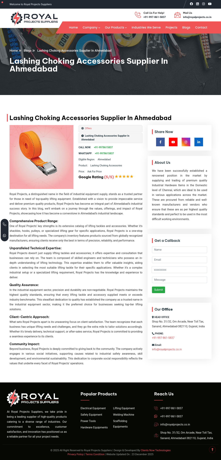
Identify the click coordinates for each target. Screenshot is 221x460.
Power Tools (88, 421)
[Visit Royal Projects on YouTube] (210, 3)
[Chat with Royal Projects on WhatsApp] (4, 235)
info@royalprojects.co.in (197, 17)
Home (73, 27)
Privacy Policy (75, 454)
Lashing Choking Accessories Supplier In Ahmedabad (74, 50)
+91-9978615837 (103, 147)
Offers (88, 128)
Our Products (114, 27)
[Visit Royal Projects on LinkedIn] (197, 3)
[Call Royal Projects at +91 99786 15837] (4, 224)
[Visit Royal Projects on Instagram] (203, 3)
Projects (171, 27)
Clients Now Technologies (156, 450)
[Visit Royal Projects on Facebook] (191, 3)
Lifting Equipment (124, 408)
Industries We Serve (146, 27)
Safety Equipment (91, 414)
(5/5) (109, 177)
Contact (201, 27)
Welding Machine (123, 414)
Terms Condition (94, 454)
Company (90, 27)
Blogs (186, 27)
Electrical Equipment (93, 408)
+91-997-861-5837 (154, 17)
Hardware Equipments (94, 427)
